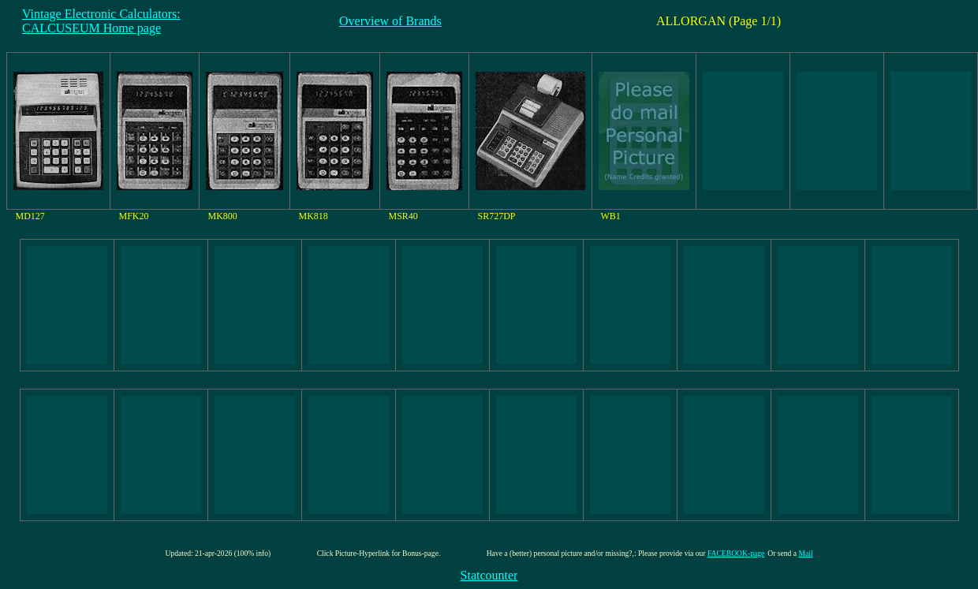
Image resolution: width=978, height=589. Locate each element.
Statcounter (489, 575)
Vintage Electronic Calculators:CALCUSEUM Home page (101, 21)
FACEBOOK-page (735, 553)
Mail (805, 553)
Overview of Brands (390, 21)
